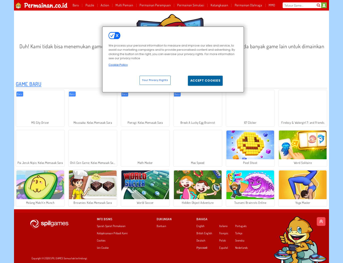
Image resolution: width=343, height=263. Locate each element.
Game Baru (28, 84)
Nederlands (241, 247)
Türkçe (238, 233)
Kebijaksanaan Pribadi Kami (112, 233)
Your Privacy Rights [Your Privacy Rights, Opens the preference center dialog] (155, 80)
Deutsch (200, 240)
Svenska (239, 240)
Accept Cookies (205, 80)
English (200, 226)
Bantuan (161, 226)
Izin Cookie (103, 247)
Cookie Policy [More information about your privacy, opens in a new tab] (118, 65)
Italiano (223, 226)
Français (223, 233)
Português (241, 226)
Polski (222, 240)
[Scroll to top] (321, 221)
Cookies (101, 240)
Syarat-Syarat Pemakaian (111, 226)
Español (223, 247)
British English (204, 233)
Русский (201, 247)
